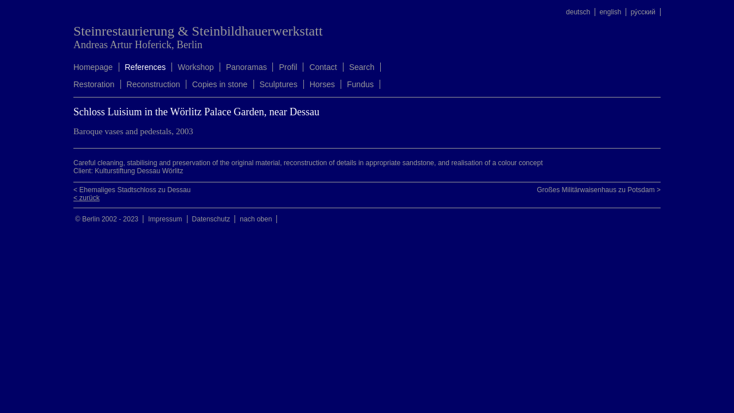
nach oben (256, 219)
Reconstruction (153, 84)
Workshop (196, 67)
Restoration (94, 84)
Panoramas (246, 67)
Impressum (165, 219)
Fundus (360, 84)
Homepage (93, 67)
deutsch (578, 12)
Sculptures (279, 84)
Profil (288, 67)
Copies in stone (220, 84)
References (145, 67)
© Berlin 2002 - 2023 (106, 219)
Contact (323, 67)
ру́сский (643, 12)
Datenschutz (211, 219)
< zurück (86, 198)
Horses (322, 84)
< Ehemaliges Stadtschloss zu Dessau (131, 190)
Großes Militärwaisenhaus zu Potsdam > (599, 190)
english (610, 12)
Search (361, 67)
